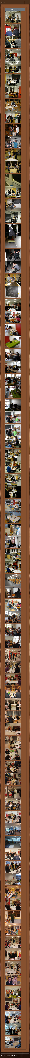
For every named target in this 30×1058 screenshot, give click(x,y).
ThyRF (3, 2)
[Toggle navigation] (27, 2)
